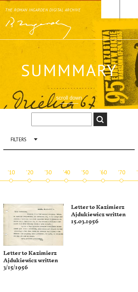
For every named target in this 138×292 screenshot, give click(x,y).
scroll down (69, 98)
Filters (18, 139)
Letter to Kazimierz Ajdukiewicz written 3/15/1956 (30, 260)
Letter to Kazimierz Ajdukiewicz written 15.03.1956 (98, 214)
